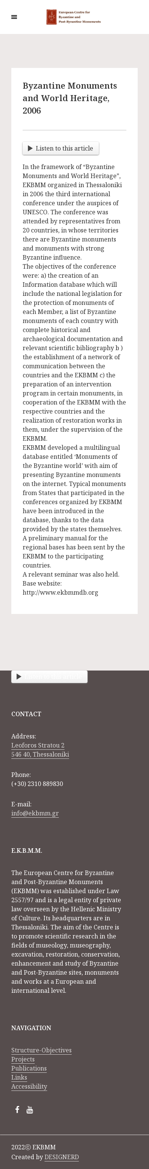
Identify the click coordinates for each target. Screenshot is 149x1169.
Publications (29, 1068)
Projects (23, 1059)
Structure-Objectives (41, 1050)
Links (19, 1077)
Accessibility (29, 1086)
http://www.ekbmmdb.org (60, 592)
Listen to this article (60, 148)
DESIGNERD (62, 1157)
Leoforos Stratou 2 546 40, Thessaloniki (40, 749)
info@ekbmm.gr (35, 813)
